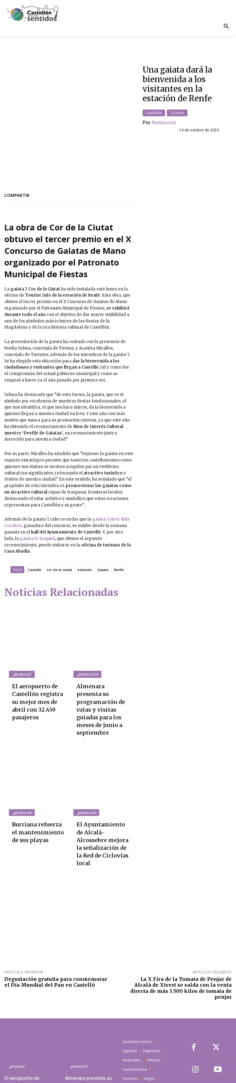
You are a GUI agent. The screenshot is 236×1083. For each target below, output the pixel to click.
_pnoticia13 (86, 664)
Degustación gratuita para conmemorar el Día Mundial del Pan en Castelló (55, 927)
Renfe (119, 559)
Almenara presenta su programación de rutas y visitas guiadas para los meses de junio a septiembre (103, 686)
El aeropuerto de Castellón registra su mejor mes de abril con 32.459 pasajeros (38, 683)
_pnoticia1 (20, 664)
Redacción (164, 117)
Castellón (154, 107)
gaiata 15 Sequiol (37, 528)
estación (84, 559)
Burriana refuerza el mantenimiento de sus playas (38, 792)
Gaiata (102, 559)
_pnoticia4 (85, 776)
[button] (226, 27)
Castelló (34, 559)
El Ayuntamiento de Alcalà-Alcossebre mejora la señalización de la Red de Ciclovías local (102, 798)
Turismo (177, 107)
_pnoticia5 (20, 776)
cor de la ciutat (59, 559)
